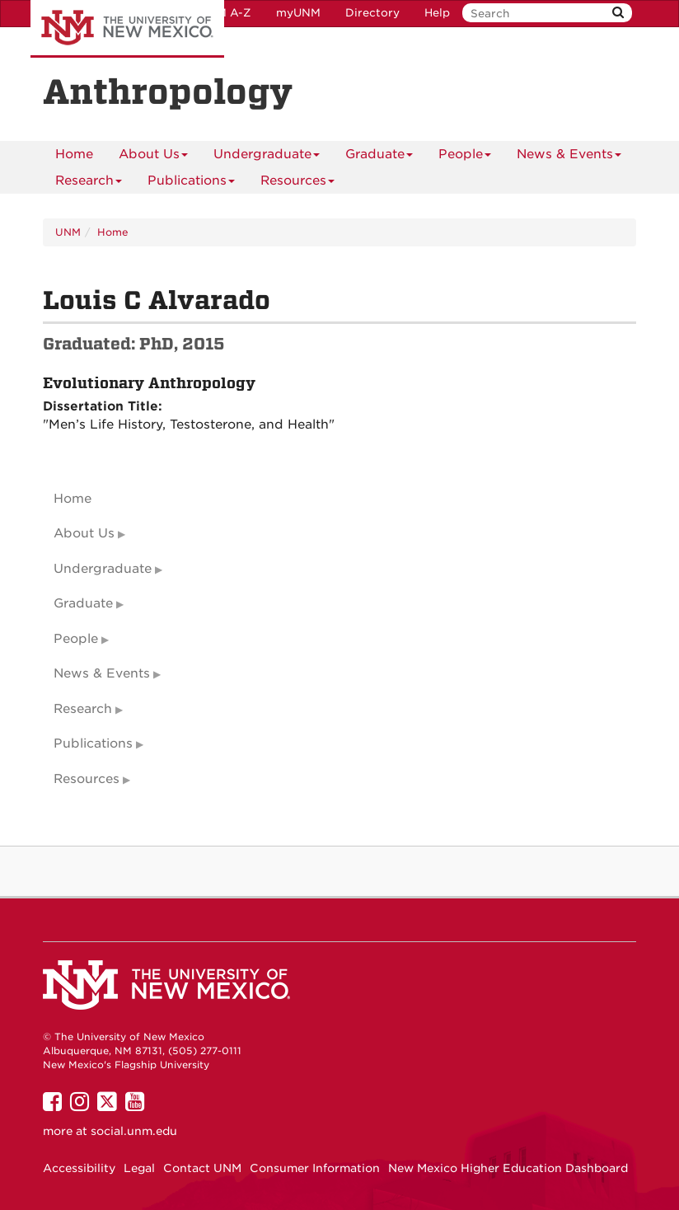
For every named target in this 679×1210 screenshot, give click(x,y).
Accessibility (79, 1168)
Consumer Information (315, 1168)
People (464, 157)
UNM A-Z (225, 13)
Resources (297, 183)
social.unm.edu (134, 1130)
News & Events (569, 157)
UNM (68, 232)
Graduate (379, 157)
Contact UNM (202, 1168)
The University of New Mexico (127, 29)
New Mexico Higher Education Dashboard (508, 1168)
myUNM (298, 13)
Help (437, 13)
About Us (153, 157)
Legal (139, 1168)
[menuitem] (74, 154)
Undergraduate (266, 157)
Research (88, 183)
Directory (372, 13)
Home (74, 154)
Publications (191, 183)
